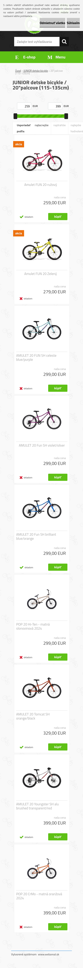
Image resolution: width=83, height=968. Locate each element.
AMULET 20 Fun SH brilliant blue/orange (36, 536)
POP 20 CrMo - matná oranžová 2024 (39, 896)
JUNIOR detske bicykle (35, 71)
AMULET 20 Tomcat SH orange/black (33, 716)
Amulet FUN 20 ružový (40, 185)
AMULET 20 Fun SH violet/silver (42, 445)
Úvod (18, 71)
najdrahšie (59, 125)
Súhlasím (73, 22)
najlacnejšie (41, 125)
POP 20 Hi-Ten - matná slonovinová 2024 (33, 626)
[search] (64, 41)
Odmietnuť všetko (52, 22)
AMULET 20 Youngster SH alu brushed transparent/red (37, 806)
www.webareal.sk (48, 954)
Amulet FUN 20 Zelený (40, 274)
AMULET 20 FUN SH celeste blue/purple (36, 357)
